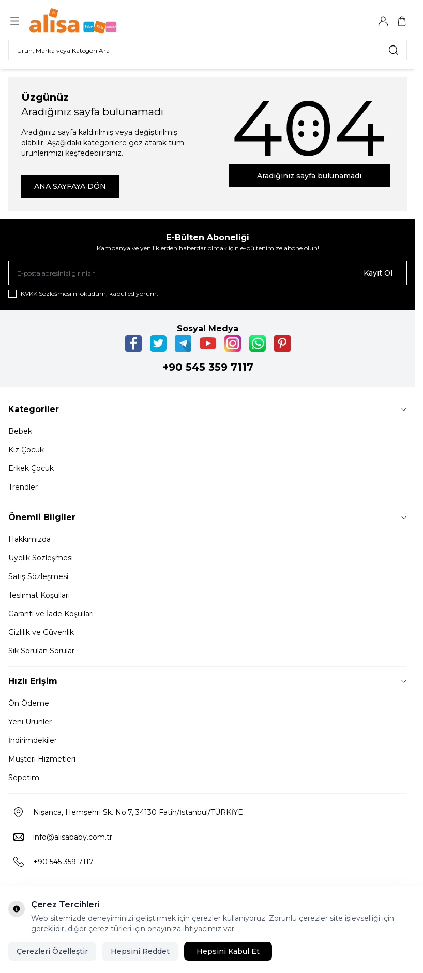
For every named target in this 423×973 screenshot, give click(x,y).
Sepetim (23, 777)
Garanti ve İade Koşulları (51, 613)
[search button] (393, 50)
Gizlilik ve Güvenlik (41, 632)
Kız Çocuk (26, 449)
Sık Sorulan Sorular (41, 651)
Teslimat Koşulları (39, 595)
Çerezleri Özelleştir (52, 951)
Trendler (23, 487)
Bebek (20, 431)
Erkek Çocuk (31, 468)
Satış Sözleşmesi (38, 576)
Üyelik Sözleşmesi (40, 557)
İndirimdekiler (32, 740)
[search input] (207, 50)
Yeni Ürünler (30, 721)
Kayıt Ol (378, 273)
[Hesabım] (383, 21)
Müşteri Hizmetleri (41, 759)
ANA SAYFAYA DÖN (70, 186)
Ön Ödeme (28, 703)
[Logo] (79, 21)
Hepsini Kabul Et (228, 951)
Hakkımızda (29, 539)
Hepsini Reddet (140, 951)
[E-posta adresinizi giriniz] (207, 273)
